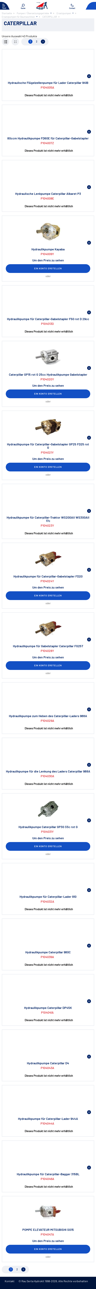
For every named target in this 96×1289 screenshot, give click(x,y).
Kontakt (9, 1281)
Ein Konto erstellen (48, 268)
